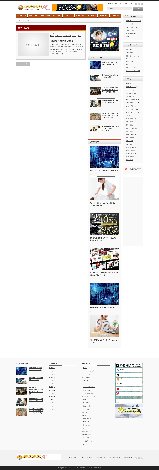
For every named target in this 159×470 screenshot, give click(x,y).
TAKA (79, 36)
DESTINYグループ (21, 15)
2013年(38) (52, 393)
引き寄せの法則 (130, 128)
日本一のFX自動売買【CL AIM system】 (103, 307)
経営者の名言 (104, 15)
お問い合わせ (128, 3)
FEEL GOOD (58, 36)
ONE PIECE (129, 96)
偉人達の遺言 (92, 15)
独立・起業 (56, 15)
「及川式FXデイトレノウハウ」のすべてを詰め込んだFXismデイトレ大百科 (110, 90)
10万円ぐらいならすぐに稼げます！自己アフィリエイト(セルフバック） (110, 115)
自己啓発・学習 (45, 15)
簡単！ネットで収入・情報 (133, 71)
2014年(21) (52, 390)
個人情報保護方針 (131, 33)
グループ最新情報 (131, 49)
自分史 (128, 144)
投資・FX (68, 15)
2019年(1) (52, 377)
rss (136, 4)
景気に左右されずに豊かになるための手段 (110, 76)
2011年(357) (52, 399)
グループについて (73, 457)
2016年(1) (52, 383)
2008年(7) (52, 409)
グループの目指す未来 (132, 24)
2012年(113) (52, 396)
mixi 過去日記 (129, 93)
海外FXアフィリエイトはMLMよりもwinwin (109, 63)
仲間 (127, 115)
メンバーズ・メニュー (132, 112)
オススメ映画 (129, 106)
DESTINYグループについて (113, 3)
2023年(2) (52, 368)
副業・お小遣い (130, 121)
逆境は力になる (130, 156)
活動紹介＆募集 (130, 30)
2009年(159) (52, 406)
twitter (139, 4)
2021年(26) (52, 371)
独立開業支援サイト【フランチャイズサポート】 (110, 102)
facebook (142, 4)
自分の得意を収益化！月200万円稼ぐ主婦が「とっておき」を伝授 (110, 128)
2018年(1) (52, 380)
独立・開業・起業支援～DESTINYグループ (78, 468)
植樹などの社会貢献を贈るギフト (63, 41)
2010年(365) (52, 402)
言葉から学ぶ (115, 15)
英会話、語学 (80, 15)
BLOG (52, 36)
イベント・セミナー (131, 67)
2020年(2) (52, 374)
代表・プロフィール (131, 27)
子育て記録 (129, 125)
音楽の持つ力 (129, 160)
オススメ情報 (33, 15)
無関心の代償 (129, 134)
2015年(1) (52, 387)
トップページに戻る (23, 64)
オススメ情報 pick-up (69, 36)
